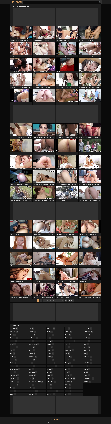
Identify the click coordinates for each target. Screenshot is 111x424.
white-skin (88, 363)
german (32, 366)
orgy (68, 335)
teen (68, 394)
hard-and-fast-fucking (36, 382)
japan (50, 332)
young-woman (89, 378)
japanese (50, 335)
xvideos (87, 369)
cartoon (13, 360)
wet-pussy (88, 357)
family (32, 347)
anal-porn (14, 338)
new (49, 385)
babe (13, 344)
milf (49, 372)
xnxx (86, 366)
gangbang (33, 357)
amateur (14, 328)
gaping (32, 360)
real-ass (68, 357)
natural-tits (51, 382)
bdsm (13, 357)
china (13, 372)
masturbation (52, 366)
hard (31, 378)
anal (13, 335)
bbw (12, 353)
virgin (86, 344)
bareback (14, 347)
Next (72, 300)
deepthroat (14, 378)
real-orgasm (70, 360)
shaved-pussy (70, 378)
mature (50, 369)
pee (67, 347)
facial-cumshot (34, 344)
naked (49, 375)
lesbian (50, 350)
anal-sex (13, 341)
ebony (13, 391)
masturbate (51, 363)
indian (32, 388)
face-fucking (33, 338)
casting (13, 363)
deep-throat (14, 375)
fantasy (32, 350)
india (31, 385)
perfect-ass (69, 350)
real (67, 353)
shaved (68, 375)
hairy (31, 369)
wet (86, 353)
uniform (87, 335)
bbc (12, 350)
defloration (14, 382)
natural (50, 378)
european (32, 332)
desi (12, 388)
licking (50, 357)
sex (67, 369)
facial (31, 341)
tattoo (68, 388)
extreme (32, 335)
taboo (68, 385)
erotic (13, 394)
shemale (69, 382)
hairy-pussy (33, 372)
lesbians (50, 353)
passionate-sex (70, 341)
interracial (51, 328)
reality (68, 363)
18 (62, 300)
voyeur (87, 347)
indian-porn (33, 391)
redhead (69, 366)
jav (49, 338)
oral (67, 328)
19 (66, 300)
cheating (14, 366)
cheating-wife (15, 369)
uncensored (88, 332)
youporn (87, 382)
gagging (32, 353)
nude (49, 388)
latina (50, 347)
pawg (67, 344)
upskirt (87, 338)
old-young (51, 394)
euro (31, 328)
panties (68, 338)
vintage (87, 341)
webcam (87, 350)
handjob (32, 375)
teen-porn (88, 328)
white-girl (88, 360)
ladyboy (50, 344)
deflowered (14, 385)
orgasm (68, 332)
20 (69, 300)
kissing (50, 341)
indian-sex (33, 394)
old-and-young (52, 391)
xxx (86, 372)
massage (50, 360)
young (87, 375)
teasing (68, 391)
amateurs (14, 332)
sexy (67, 372)
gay (31, 363)
